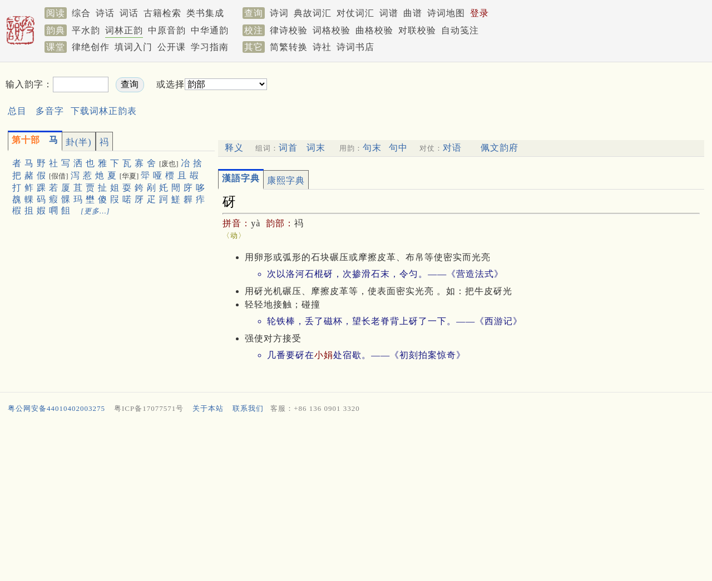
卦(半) (79, 142)
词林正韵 (124, 30)
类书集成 (205, 13)
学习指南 (210, 47)
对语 (452, 147)
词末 (315, 147)
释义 (234, 147)
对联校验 (417, 30)
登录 (479, 13)
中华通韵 (210, 30)
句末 (372, 147)
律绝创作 (91, 47)
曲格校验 (374, 30)
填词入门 (133, 47)
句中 (398, 147)
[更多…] (95, 211)
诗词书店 (355, 47)
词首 (288, 147)
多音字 (50, 111)
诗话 (105, 13)
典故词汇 (313, 13)
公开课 (171, 47)
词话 (129, 13)
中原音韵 (167, 30)
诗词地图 (446, 13)
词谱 (388, 13)
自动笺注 (460, 30)
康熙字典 (286, 180)
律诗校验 (289, 30)
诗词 (279, 13)
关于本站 (208, 408)
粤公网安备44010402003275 (56, 408)
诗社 (322, 47)
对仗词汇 (355, 13)
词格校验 (331, 30)
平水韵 (86, 30)
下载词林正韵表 (104, 111)
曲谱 (412, 13)
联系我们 (248, 408)
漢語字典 (241, 178)
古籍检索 (162, 13)
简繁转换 (289, 47)
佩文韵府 (499, 147)
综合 (81, 13)
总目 (17, 111)
